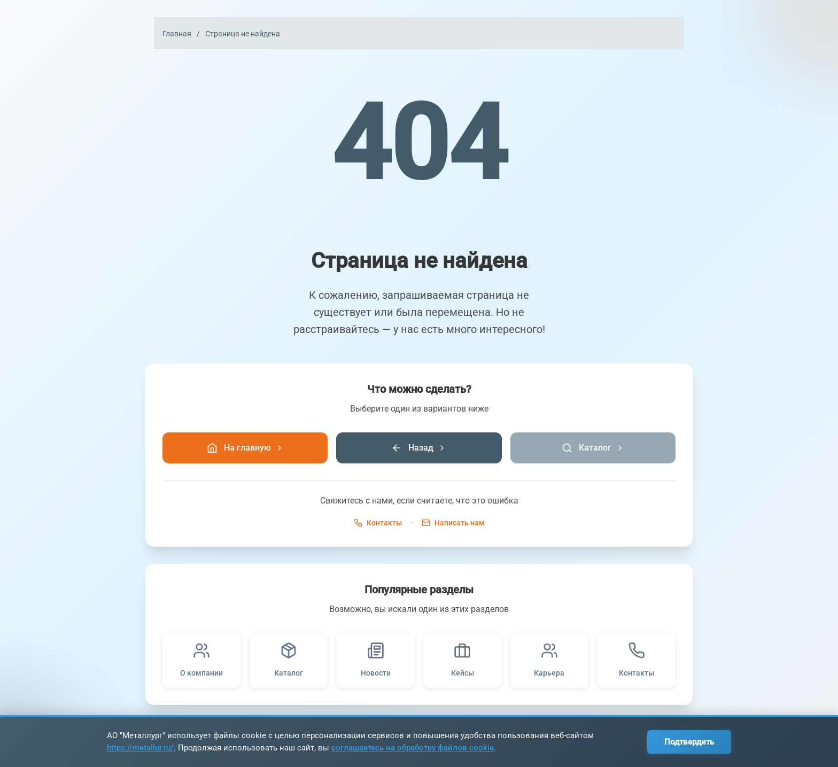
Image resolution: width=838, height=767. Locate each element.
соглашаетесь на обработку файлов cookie (412, 748)
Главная (176, 33)
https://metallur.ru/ (140, 748)
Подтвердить (689, 742)
